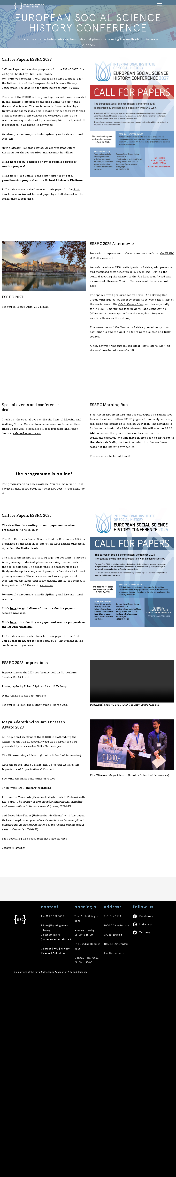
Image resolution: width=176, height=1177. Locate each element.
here (156, 343)
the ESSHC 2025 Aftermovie (135, 311)
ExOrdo (58, 595)
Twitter (144, 1130)
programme (29, 586)
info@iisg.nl (50, 1123)
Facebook (146, 1114)
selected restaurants (48, 522)
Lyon (33, 346)
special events (43, 503)
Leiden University (52, 659)
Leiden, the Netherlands (46, 851)
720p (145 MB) (143, 834)
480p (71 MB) (124, 834)
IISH (66, 655)
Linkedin (145, 1122)
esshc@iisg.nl (51, 1132)
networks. (37, 161)
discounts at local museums (49, 517)
